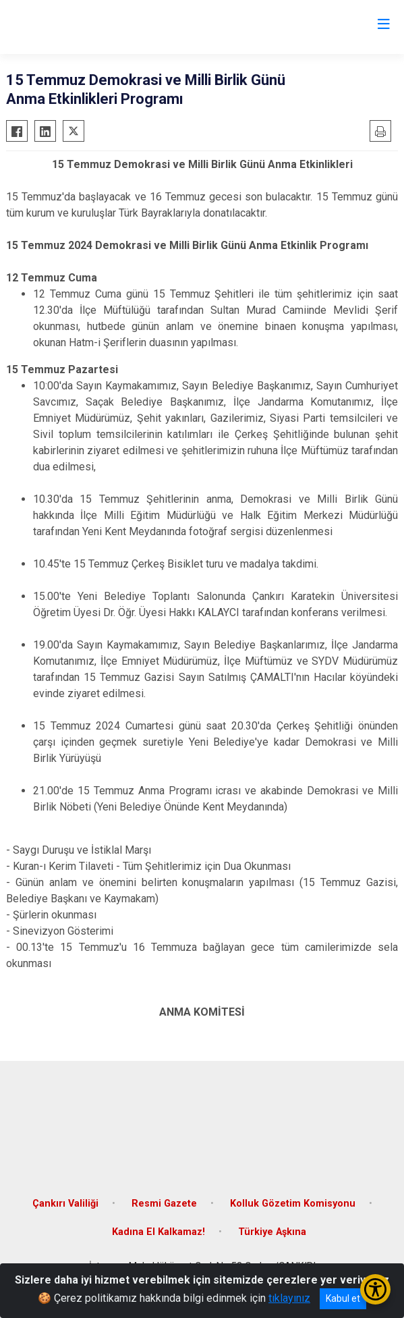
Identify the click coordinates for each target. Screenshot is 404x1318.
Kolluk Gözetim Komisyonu (292, 1203)
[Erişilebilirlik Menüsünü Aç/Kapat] (375, 1289)
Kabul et (343, 1298)
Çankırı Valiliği (65, 1203)
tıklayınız (289, 1298)
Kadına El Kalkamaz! (158, 1232)
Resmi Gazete (164, 1203)
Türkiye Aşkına (272, 1232)
